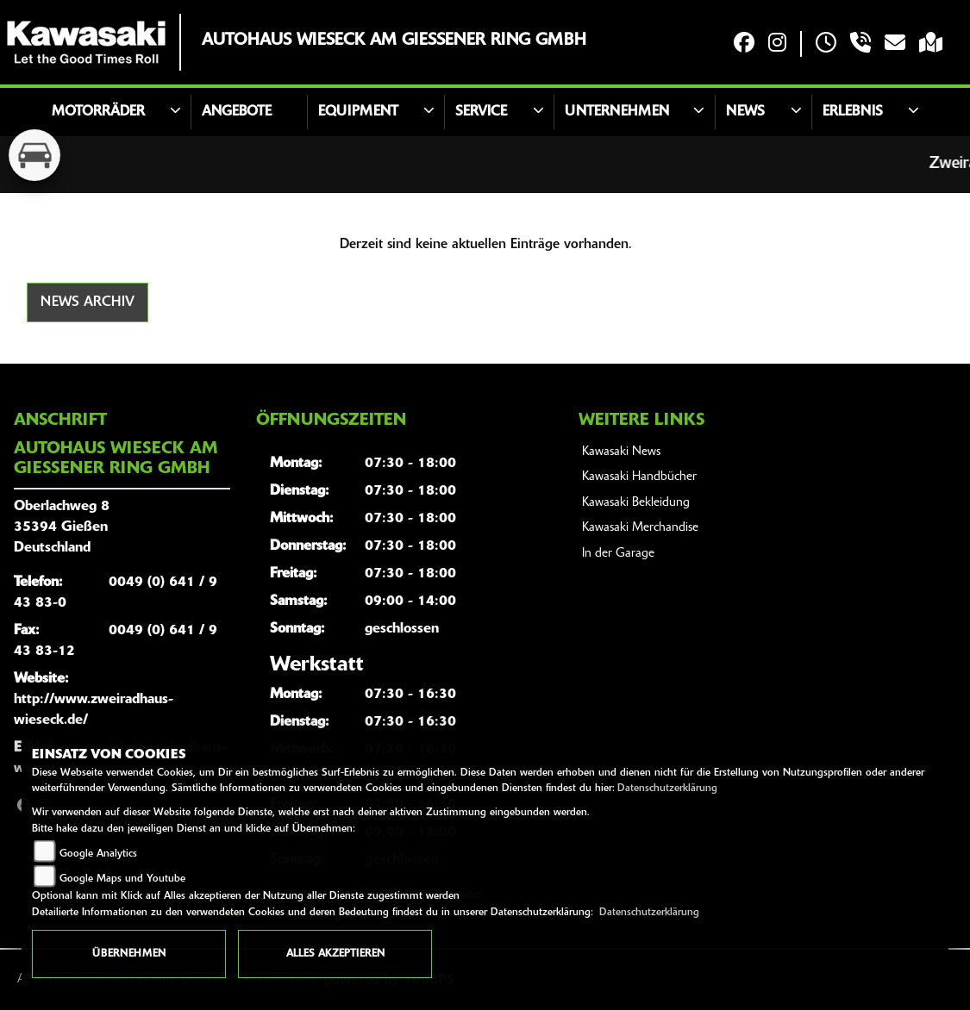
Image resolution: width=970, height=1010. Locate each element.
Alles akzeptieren (335, 954)
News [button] (745, 112)
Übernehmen (129, 954)
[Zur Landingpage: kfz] (34, 155)
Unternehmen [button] (617, 112)
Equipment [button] (358, 112)
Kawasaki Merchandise (640, 527)
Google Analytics (98, 854)
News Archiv (88, 302)
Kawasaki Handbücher (639, 477)
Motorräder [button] (98, 112)
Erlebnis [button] (853, 112)
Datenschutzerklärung (667, 788)
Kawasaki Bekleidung (636, 502)
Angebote (237, 112)
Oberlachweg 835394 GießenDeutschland (62, 527)
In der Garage (618, 553)
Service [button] (481, 112)
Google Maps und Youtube (122, 879)
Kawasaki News (621, 452)
